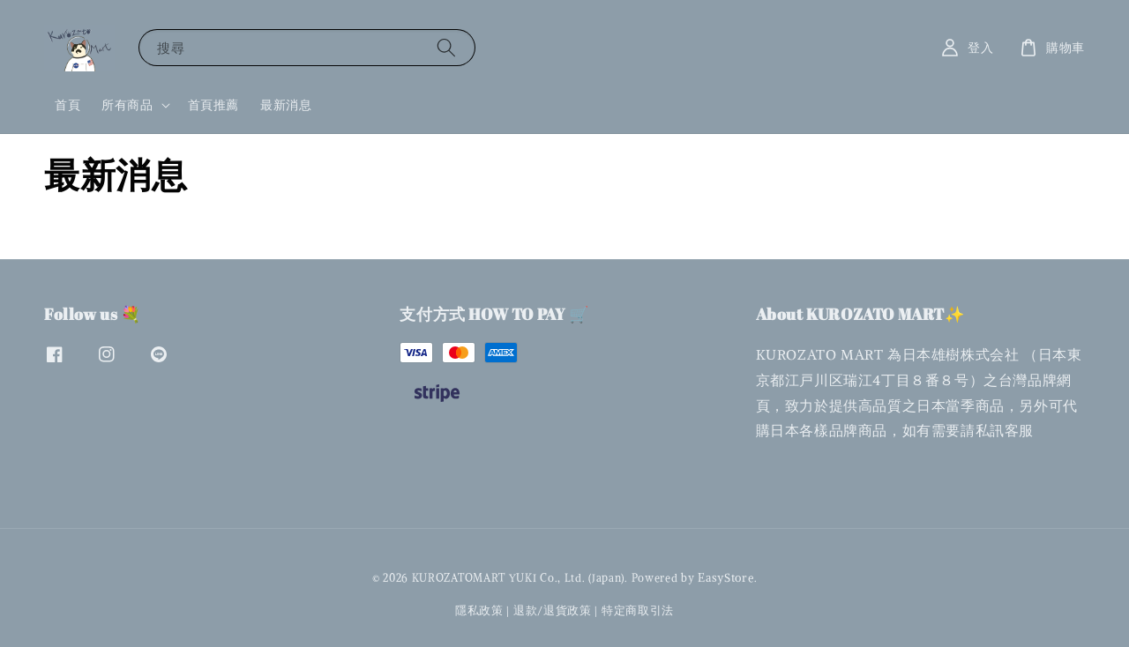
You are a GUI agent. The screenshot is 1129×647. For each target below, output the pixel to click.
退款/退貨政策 (552, 610)
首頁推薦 (213, 105)
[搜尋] (446, 47)
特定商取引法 (638, 610)
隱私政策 (479, 610)
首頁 (67, 105)
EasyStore (725, 577)
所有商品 (127, 105)
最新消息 (285, 105)
